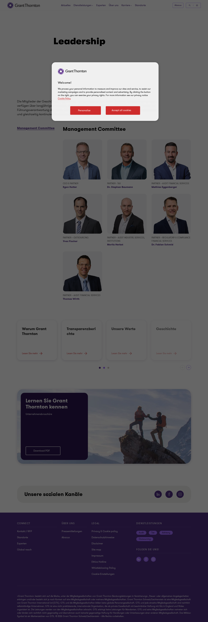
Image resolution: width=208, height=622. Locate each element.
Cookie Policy (64, 98)
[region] (105, 91)
